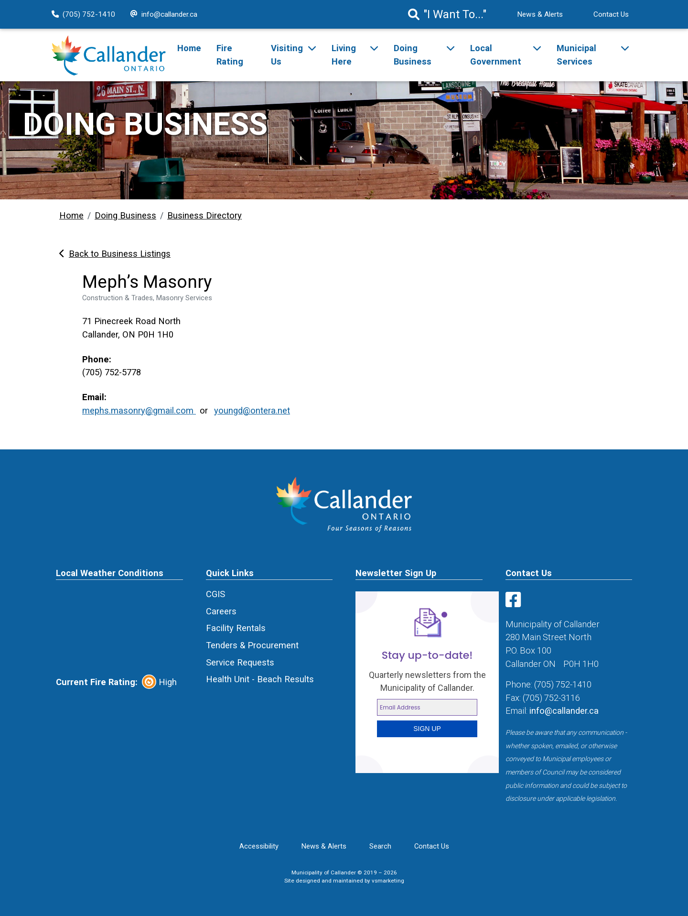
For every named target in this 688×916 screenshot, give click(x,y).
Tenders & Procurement (252, 645)
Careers (221, 611)
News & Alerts (323, 846)
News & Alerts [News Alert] (540, 14)
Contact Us (611, 14)
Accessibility (259, 846)
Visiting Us (287, 55)
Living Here (344, 55)
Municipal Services (576, 55)
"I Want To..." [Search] (447, 14)
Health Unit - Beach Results (260, 679)
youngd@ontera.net (252, 410)
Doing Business (412, 55)
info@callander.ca (163, 14)
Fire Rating (229, 55)
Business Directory (204, 215)
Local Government (495, 55)
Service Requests (240, 662)
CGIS (215, 594)
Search (380, 846)
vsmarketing (388, 880)
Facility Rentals (236, 628)
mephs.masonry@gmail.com (139, 410)
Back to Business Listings (115, 254)
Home (189, 48)
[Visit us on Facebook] (515, 603)
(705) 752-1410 (83, 14)
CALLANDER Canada (119, 627)
